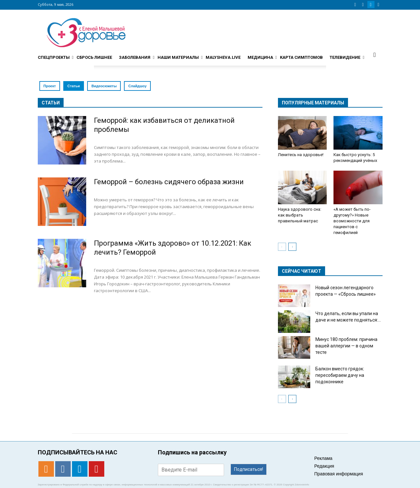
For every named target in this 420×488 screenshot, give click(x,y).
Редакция (324, 466)
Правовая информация (338, 473)
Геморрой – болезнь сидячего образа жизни (169, 182)
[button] (375, 54)
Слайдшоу (137, 86)
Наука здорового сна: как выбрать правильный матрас (299, 215)
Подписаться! (248, 469)
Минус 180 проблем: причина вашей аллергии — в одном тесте (346, 346)
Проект (50, 86)
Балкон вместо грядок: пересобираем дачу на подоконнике (339, 375)
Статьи (73, 86)
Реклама (323, 458)
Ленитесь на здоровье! (300, 154)
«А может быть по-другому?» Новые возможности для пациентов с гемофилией (352, 221)
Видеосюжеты (104, 86)
